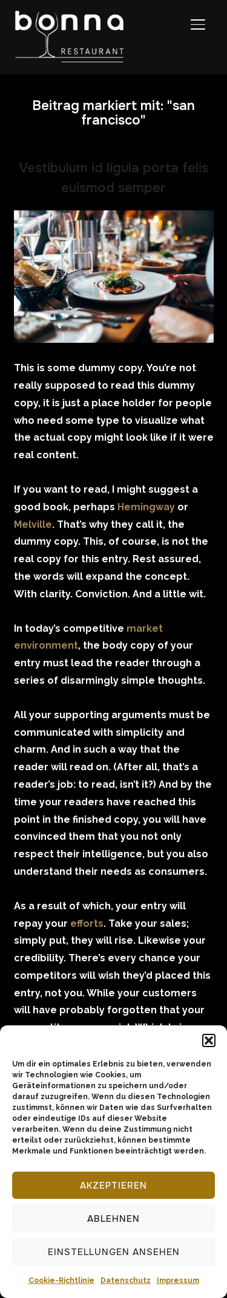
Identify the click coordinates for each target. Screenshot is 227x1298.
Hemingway (146, 507)
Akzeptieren (113, 1186)
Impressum (178, 1280)
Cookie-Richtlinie (61, 1280)
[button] (209, 1040)
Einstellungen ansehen (114, 1252)
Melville (33, 524)
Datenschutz (125, 1280)
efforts (87, 923)
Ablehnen (113, 1219)
